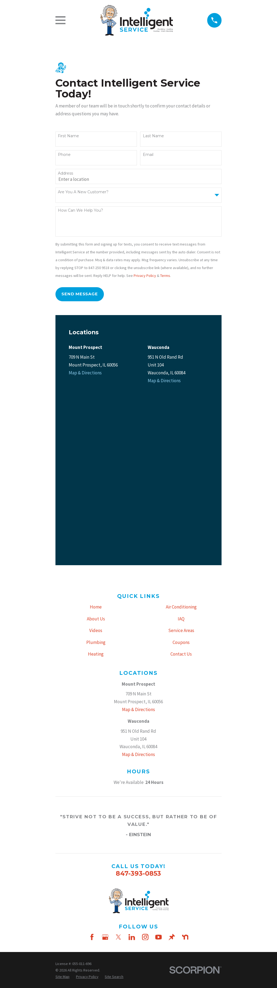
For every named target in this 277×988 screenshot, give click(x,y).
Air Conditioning (181, 441)
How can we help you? (80, 210)
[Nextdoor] (185, 770)
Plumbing (95, 476)
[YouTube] (158, 770)
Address (65, 173)
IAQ (181, 452)
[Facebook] (92, 770)
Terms (165, 275)
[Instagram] (145, 770)
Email (148, 154)
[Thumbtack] (172, 770)
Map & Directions (85, 373)
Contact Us (181, 488)
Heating (96, 488)
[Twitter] (118, 770)
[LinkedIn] (131, 770)
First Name (68, 136)
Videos (95, 464)
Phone (64, 154)
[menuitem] (62, 810)
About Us (96, 452)
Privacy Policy (145, 275)
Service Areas (181, 464)
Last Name (153, 136)
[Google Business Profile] (105, 770)
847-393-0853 (138, 707)
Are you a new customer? (83, 192)
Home (96, 441)
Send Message (79, 294)
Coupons (181, 476)
